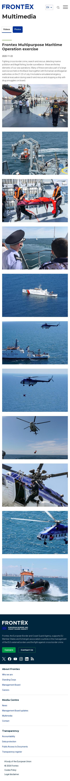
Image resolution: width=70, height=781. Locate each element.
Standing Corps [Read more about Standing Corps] (9, 680)
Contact (5, 721)
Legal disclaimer (11, 774)
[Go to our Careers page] (9, 650)
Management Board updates (15, 710)
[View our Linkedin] (26, 659)
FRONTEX (18, 6)
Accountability (8, 736)
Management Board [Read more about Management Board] (11, 685)
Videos (6, 29)
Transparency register (12, 752)
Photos (17, 29)
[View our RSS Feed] (32, 659)
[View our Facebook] (9, 659)
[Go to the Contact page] (27, 650)
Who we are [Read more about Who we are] (7, 674)
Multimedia (7, 716)
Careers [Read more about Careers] (5, 690)
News (4, 705)
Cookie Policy (10, 770)
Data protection (9, 741)
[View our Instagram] (21, 659)
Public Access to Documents (15, 747)
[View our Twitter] (4, 659)
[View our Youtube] (15, 659)
